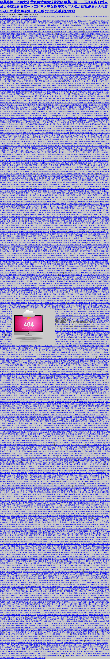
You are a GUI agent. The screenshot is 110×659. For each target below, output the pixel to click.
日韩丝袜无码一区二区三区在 (66, 384)
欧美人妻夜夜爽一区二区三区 (89, 199)
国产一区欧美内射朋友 (41, 236)
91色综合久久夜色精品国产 (58, 47)
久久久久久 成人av (17, 389)
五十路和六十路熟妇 (49, 653)
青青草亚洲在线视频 (92, 124)
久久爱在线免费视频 (23, 374)
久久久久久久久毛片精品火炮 (18, 548)
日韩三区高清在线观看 (88, 113)
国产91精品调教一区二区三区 (36, 27)
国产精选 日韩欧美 (89, 159)
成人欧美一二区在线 (21, 301)
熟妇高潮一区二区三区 (31, 133)
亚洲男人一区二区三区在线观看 (56, 55)
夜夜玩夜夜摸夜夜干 (66, 645)
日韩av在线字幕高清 (78, 109)
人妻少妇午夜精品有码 (96, 227)
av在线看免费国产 (88, 245)
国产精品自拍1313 (40, 154)
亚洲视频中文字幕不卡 (32, 455)
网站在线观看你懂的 (45, 251)
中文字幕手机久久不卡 (70, 591)
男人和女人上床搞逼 (83, 382)
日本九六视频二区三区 (39, 66)
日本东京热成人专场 (62, 542)
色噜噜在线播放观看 (18, 307)
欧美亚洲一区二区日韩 (72, 365)
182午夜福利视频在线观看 (20, 113)
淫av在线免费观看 (68, 195)
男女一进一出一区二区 (17, 214)
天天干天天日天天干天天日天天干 (32, 361)
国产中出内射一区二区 (14, 492)
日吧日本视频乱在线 (14, 529)
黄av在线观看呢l (103, 365)
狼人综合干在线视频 (47, 49)
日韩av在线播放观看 (67, 619)
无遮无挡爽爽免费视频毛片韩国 (80, 141)
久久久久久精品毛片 (29, 462)
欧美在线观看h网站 (45, 32)
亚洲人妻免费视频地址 (46, 60)
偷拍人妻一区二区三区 (42, 193)
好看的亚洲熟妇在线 (27, 83)
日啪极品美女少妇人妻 (42, 100)
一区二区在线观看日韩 (48, 372)
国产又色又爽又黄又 (11, 434)
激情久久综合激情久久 (19, 118)
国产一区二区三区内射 (8, 141)
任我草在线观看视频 (78, 301)
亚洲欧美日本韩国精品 (92, 29)
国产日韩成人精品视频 (94, 301)
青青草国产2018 (64, 92)
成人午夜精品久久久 (30, 212)
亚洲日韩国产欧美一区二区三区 (93, 180)
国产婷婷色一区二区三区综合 (61, 380)
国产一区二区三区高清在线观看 (86, 251)
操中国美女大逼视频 (64, 221)
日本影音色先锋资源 (99, 298)
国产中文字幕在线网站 (72, 544)
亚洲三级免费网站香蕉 (53, 182)
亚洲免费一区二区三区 (37, 301)
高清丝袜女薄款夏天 (72, 290)
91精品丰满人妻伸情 (70, 400)
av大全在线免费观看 (97, 412)
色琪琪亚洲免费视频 (49, 221)
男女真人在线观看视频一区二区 (49, 449)
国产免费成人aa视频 (101, 320)
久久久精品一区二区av (42, 141)
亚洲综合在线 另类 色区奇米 (45, 137)
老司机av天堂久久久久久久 (58, 88)
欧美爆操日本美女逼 (36, 202)
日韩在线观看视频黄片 (63, 223)
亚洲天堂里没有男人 (14, 212)
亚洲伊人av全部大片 (19, 393)
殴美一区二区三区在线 (58, 292)
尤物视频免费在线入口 (8, 425)
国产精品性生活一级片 (77, 397)
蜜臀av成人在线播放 (29, 72)
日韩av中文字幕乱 (99, 253)
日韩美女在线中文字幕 (20, 257)
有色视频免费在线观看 (34, 92)
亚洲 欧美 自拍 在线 (89, 488)
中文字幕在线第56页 (95, 516)
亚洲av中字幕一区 (66, 610)
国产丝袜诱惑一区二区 (88, 146)
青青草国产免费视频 (53, 42)
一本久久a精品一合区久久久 (85, 208)
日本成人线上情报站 (65, 354)
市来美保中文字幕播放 (29, 227)
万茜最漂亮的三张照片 (26, 210)
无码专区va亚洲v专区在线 (68, 477)
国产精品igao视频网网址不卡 (60, 51)
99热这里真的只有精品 (22, 630)
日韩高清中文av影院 (80, 85)
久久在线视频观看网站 (63, 217)
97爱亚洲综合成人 (82, 363)
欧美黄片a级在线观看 (99, 148)
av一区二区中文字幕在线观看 (82, 115)
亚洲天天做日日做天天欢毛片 (96, 72)
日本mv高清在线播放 (76, 189)
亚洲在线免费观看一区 (88, 266)
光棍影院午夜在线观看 (77, 559)
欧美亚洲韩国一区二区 (81, 628)
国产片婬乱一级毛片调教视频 (48, 64)
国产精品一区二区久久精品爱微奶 (86, 490)
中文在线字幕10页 (29, 492)
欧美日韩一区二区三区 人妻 (48, 150)
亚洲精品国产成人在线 (38, 180)
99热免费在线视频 (59, 32)
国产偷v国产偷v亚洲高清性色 (45, 262)
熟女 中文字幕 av (86, 249)
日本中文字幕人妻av (7, 593)
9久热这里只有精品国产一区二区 (26, 60)
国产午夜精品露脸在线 (17, 53)
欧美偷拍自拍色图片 (67, 202)
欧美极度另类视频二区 (30, 242)
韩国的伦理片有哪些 (14, 438)
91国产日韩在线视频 (44, 490)
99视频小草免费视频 (43, 105)
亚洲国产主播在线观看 (8, 38)
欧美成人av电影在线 (19, 167)
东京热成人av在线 (39, 21)
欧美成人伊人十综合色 (39, 436)
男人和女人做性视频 (91, 169)
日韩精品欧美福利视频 (75, 204)
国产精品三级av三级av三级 (59, 471)
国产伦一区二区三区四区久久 (52, 569)
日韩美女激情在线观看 (52, 554)
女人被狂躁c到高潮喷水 (8, 367)
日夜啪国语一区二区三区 (63, 417)
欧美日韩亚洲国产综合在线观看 (93, 184)
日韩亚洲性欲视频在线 (8, 565)
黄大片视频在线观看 (65, 68)
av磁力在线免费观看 (101, 161)
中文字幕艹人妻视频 (80, 550)
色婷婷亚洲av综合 (37, 451)
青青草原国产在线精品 (82, 38)
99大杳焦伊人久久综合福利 (37, 167)
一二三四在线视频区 (30, 400)
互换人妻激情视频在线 (22, 294)
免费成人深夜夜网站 (72, 498)
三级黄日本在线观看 (32, 645)
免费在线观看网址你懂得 (97, 232)
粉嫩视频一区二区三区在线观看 (44, 152)
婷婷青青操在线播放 (92, 55)
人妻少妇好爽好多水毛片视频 (92, 408)
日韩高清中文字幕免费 (89, 285)
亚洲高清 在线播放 (78, 128)
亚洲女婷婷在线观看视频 (66, 363)
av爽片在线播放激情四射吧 (59, 70)
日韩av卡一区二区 (96, 60)
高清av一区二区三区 (45, 285)
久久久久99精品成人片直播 (73, 447)
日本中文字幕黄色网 (49, 550)
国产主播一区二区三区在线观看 (22, 290)
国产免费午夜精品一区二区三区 (65, 604)
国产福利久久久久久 (23, 447)
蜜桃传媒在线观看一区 (81, 354)
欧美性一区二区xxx (86, 613)
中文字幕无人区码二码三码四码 (77, 623)
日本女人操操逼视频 (73, 537)
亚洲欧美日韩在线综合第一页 (58, 120)
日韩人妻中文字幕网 (11, 632)
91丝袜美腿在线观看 (88, 365)
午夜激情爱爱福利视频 (85, 406)
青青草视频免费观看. (19, 440)
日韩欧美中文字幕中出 (41, 488)
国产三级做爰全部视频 (83, 636)
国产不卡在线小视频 (27, 109)
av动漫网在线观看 (84, 548)
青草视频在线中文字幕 (81, 262)
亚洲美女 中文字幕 (72, 236)
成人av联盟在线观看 (102, 460)
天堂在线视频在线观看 (30, 638)
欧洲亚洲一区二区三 (14, 105)
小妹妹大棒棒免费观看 (87, 171)
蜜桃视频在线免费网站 (30, 421)
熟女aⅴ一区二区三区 (67, 139)
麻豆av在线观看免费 (85, 518)
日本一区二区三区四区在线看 (14, 161)
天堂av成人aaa (7, 146)
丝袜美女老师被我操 (29, 266)
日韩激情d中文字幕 (72, 436)
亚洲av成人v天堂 (29, 438)
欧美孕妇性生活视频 (31, 288)
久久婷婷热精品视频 (16, 88)
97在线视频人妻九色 (83, 492)
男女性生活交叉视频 (100, 423)
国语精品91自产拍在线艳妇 (99, 186)
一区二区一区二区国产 (100, 604)
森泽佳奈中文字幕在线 (65, 53)
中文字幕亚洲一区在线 (36, 557)
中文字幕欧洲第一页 (38, 273)
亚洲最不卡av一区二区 (44, 230)
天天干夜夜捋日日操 (72, 391)
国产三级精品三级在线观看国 (84, 367)
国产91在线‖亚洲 (59, 376)
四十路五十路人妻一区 (22, 40)
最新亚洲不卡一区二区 (46, 628)
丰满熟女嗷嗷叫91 (71, 404)
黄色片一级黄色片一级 (66, 455)
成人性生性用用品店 (35, 148)
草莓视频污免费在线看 (81, 221)
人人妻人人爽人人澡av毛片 (77, 514)
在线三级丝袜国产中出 (19, 516)
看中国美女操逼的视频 (69, 118)
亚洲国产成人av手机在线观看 (47, 395)
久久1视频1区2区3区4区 (49, 645)
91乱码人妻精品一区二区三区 (90, 440)
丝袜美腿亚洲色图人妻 (94, 111)
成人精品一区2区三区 (89, 393)
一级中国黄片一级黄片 (55, 111)
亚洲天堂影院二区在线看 (33, 81)
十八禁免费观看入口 (51, 169)
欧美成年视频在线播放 (59, 83)
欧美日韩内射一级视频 (26, 412)
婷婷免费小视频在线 (7, 64)
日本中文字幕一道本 (98, 535)
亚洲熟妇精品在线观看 (36, 501)
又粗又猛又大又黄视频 (56, 107)
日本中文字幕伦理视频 (28, 135)
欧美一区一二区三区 (21, 376)
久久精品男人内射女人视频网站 (82, 131)
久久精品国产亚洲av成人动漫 (55, 651)
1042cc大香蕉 (66, 42)
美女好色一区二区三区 (37, 481)
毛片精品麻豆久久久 (19, 537)
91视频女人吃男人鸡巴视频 (82, 374)
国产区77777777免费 (11, 83)
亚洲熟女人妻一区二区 (14, 171)
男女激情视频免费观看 (62, 128)
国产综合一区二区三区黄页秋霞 (84, 653)
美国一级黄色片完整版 (77, 88)
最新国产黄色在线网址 (22, 111)
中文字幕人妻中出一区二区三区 (89, 546)
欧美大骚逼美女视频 (35, 473)
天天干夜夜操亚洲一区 (78, 242)
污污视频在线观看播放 (28, 395)
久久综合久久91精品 (80, 68)
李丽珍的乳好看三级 (7, 122)
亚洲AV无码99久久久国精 (56, 294)
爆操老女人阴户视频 (59, 184)
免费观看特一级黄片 (101, 563)
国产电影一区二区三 (67, 186)
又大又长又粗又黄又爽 (50, 307)
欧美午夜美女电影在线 (84, 378)
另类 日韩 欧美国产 (79, 51)
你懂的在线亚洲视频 (82, 25)
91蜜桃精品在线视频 (40, 47)
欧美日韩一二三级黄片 (71, 410)
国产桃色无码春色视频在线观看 (44, 38)
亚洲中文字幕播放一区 (101, 511)
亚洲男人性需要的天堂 (55, 273)
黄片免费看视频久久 (33, 307)
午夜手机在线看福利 (72, 593)
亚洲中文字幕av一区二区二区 (27, 565)
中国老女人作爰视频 (93, 88)
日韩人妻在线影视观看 (52, 118)
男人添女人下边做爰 (70, 425)
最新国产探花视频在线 (28, 417)
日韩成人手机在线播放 (8, 432)
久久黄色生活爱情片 (24, 608)
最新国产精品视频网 (28, 369)
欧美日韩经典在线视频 (38, 410)
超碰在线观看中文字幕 (19, 518)
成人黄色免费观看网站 (91, 240)
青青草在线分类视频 (102, 406)
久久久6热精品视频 (68, 505)
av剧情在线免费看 (6, 165)
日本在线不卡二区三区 (11, 137)
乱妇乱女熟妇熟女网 (79, 167)
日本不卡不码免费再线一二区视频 (87, 40)
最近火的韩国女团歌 (43, 438)
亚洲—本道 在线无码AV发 (20, 410)
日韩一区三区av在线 (63, 29)
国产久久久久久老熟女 (94, 49)
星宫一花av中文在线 (28, 238)
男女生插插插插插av (72, 423)
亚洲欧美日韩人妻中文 (63, 253)
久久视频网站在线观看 (100, 539)
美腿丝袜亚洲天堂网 (29, 251)
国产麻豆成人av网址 (96, 531)
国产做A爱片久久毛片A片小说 (79, 135)
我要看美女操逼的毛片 (53, 419)
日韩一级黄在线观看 (72, 113)
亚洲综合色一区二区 (89, 174)
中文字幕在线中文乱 (42, 412)
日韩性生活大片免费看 (75, 32)
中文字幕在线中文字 (26, 232)
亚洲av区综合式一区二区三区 (73, 124)
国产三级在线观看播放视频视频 (44, 552)
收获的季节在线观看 (13, 628)
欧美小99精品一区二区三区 (17, 143)
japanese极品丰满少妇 (49, 68)
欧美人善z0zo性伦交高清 (70, 146)
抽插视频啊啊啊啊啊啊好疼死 (26, 75)
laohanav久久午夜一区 (100, 524)
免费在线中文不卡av (39, 249)
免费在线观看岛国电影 (46, 131)
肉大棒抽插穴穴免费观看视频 (14, 550)
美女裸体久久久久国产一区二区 (58, 96)
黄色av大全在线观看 (33, 550)
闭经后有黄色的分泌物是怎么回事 (81, 100)
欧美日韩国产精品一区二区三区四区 (63, 298)
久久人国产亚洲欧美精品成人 (73, 156)
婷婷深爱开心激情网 (49, 587)
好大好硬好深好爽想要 (17, 636)
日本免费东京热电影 (57, 623)
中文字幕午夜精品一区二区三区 (20, 184)
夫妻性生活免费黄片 (80, 217)
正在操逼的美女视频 (66, 462)
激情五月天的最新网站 (78, 471)
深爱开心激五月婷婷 (88, 595)
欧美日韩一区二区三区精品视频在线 (37, 464)
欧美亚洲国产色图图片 (101, 238)
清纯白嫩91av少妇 (18, 27)
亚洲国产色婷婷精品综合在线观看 (41, 468)
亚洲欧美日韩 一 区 (62, 49)
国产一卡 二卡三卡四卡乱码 (94, 464)
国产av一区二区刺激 (97, 567)
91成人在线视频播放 (40, 387)
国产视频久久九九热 (76, 438)
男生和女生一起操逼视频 (45, 384)
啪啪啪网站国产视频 (52, 602)
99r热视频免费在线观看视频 (70, 64)
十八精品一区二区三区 (32, 217)
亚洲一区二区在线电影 (56, 66)
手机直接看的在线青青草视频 (98, 120)
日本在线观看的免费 (89, 178)
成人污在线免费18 (47, 427)
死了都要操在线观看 (50, 92)
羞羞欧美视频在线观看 (39, 146)
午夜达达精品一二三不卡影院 (10, 98)
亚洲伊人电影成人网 (76, 55)
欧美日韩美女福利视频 (39, 475)
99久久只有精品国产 (74, 522)
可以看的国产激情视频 (39, 113)
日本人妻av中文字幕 (41, 204)
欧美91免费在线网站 (90, 632)
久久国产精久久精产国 (58, 595)
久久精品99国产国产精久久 (14, 597)
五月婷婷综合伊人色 (91, 32)
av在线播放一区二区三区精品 (46, 453)
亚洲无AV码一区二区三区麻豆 (11, 120)
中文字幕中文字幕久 (11, 395)
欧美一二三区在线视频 (94, 445)
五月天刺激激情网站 (25, 552)
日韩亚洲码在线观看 (72, 268)
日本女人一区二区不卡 (52, 415)
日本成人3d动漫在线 (16, 115)
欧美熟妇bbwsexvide (27, 137)
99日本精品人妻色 (68, 279)
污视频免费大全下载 (7, 163)
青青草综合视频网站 (27, 380)
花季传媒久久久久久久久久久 (62, 533)
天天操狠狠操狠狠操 (96, 255)
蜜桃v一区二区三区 (14, 576)
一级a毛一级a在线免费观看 (73, 569)
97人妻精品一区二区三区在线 (70, 393)
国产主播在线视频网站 (29, 57)
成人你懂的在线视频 (9, 210)
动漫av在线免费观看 (13, 206)
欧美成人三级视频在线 (10, 653)
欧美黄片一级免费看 (33, 79)
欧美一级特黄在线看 (47, 29)
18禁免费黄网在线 (65, 36)
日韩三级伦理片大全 (35, 118)
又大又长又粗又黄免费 (86, 557)
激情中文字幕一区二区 (53, 440)
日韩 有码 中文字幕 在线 (58, 522)
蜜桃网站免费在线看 (21, 415)
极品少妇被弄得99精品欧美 (82, 281)
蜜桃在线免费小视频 (11, 77)
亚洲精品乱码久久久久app (83, 563)
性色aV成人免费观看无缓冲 (55, 537)
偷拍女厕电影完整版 (61, 242)
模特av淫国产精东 (62, 137)
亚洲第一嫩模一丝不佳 (77, 72)
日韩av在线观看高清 (76, 70)
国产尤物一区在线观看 (82, 372)
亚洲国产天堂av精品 (75, 240)
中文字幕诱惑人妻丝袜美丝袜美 (81, 133)
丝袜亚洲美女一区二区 (56, 290)
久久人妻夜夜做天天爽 (10, 270)
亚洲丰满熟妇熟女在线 (72, 174)
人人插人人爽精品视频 (20, 182)
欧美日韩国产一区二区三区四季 (35, 356)
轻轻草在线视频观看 (11, 109)
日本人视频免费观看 (79, 402)
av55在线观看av (86, 423)
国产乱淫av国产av (94, 176)
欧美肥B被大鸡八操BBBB (82, 36)
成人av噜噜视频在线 (38, 447)
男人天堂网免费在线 (27, 604)
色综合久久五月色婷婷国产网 (54, 214)
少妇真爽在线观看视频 (12, 227)
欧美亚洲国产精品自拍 (81, 206)
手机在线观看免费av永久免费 (62, 193)
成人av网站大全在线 (91, 77)
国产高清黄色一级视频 (39, 107)
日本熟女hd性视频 (34, 34)
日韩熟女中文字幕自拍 (19, 501)
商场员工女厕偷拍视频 (63, 44)
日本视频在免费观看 (7, 374)
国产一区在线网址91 (95, 152)
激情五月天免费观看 (77, 520)
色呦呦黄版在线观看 (41, 298)
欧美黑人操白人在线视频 (37, 143)
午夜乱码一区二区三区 (36, 62)
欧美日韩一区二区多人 (46, 542)
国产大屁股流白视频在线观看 (57, 21)
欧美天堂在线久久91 (7, 21)
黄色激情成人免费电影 (22, 391)
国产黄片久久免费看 (38, 122)
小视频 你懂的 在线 (36, 415)
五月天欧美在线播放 (93, 397)
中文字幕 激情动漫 (14, 242)
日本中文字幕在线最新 (34, 219)
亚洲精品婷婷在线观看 (78, 120)
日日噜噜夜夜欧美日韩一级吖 (36, 389)
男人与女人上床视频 (42, 83)
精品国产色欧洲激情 (27, 275)
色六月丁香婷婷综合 (80, 255)
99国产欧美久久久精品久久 (74, 234)
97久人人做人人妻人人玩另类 (62, 638)
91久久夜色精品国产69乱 (90, 537)
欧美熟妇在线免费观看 (96, 550)
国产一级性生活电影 (25, 223)
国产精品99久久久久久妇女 (88, 580)
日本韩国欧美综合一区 (53, 161)
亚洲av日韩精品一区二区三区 (90, 526)
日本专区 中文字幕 (20, 55)
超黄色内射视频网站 (95, 270)
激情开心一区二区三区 (25, 305)
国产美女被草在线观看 (67, 79)
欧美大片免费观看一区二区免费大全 (44, 40)
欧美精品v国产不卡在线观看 (74, 640)
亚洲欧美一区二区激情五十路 (61, 374)
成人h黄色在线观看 (10, 199)
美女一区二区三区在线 (56, 266)
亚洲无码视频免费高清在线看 (77, 105)
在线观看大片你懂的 (45, 227)
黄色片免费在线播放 (67, 277)
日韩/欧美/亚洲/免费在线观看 (44, 223)
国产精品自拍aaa (22, 505)
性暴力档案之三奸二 (94, 242)
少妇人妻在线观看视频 (44, 483)
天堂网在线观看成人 (27, 402)
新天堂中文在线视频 (72, 249)
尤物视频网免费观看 (96, 615)
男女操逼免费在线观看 (32, 296)
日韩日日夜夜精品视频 (19, 51)
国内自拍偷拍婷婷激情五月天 (73, 182)
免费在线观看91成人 (99, 344)
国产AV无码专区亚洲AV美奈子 (47, 275)
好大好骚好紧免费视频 (70, 501)
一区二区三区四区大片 (81, 60)
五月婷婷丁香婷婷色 (50, 219)
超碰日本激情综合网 (18, 372)
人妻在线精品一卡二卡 (68, 602)
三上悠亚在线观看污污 (31, 365)
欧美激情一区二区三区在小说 (52, 199)
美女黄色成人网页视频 (97, 68)
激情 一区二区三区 (99, 374)
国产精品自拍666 (77, 29)
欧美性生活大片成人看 (50, 393)
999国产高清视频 (71, 557)
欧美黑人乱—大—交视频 (98, 105)
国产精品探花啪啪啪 (35, 36)
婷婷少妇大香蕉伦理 (33, 85)
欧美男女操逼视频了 (75, 434)
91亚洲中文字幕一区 (49, 115)
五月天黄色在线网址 (45, 128)
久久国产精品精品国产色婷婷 (31, 277)
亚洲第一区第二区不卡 (67, 150)
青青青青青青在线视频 (75, 191)
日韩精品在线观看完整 (93, 369)
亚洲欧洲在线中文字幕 (14, 285)
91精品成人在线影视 (52, 186)
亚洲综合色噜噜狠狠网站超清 (63, 251)
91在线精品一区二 (94, 217)
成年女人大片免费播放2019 (17, 498)
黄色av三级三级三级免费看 (10, 542)
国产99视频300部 (29, 105)
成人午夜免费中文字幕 (87, 81)
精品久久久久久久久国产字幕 (20, 613)
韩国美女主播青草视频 (39, 458)
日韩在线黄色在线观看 (83, 539)
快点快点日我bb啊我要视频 (80, 542)
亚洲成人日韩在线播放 (49, 539)
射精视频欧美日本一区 (12, 490)
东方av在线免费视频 (99, 400)
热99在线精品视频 (31, 124)
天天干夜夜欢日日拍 (28, 615)
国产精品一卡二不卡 (91, 204)
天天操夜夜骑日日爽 (56, 163)
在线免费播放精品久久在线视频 (59, 167)
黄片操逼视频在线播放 (69, 415)
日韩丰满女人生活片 (17, 522)
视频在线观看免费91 (35, 498)
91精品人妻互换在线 (66, 473)
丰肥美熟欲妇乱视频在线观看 (98, 96)
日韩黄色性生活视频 (41, 432)
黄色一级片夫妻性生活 (92, 451)
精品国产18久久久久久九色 (92, 47)
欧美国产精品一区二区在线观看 (59, 458)
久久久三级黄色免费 (45, 208)
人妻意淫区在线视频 (19, 496)
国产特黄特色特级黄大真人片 (56, 159)
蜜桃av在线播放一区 (38, 90)
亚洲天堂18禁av (54, 617)
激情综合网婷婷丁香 (28, 384)
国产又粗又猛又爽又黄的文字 (23, 154)
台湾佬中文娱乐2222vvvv (18, 225)
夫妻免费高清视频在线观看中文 (96, 70)
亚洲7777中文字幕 (43, 434)
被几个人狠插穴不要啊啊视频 (35, 640)
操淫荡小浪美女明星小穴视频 (21, 176)
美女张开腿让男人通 (94, 137)
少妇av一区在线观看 (33, 53)
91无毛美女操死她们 (88, 593)
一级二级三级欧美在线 (46, 103)
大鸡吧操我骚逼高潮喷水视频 (64, 208)
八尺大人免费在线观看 (46, 212)
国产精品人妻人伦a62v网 (21, 66)
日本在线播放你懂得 (31, 524)
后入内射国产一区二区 (86, 602)
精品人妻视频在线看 (32, 408)
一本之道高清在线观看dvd (54, 404)
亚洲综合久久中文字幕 (33, 509)
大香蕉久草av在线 (17, 356)
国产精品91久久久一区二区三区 (50, 400)
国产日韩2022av (28, 25)
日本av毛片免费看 (47, 133)
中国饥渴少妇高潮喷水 (62, 427)
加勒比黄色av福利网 (38, 294)
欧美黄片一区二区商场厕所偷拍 (62, 25)
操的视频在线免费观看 (84, 150)
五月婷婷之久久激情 (33, 378)
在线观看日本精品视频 (88, 391)
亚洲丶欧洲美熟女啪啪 (100, 36)
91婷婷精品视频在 (54, 146)
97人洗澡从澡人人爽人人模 (12, 133)
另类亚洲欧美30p (66, 206)
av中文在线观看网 (77, 103)
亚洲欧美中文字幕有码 (84, 139)
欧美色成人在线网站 (85, 161)
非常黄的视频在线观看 (24, 47)
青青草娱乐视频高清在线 (47, 171)
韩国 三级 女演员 (76, 23)
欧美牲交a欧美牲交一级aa (9, 526)
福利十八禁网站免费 (42, 210)
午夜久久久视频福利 (7, 488)
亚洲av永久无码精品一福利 (19, 139)
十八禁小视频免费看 (16, 509)
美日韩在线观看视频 (62, 430)
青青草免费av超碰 (68, 561)
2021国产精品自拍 (43, 369)
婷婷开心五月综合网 (33, 656)
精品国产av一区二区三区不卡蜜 (80, 21)
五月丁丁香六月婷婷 (45, 75)
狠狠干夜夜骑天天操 (91, 126)
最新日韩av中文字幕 (42, 174)
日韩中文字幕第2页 (64, 115)
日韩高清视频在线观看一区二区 (92, 64)
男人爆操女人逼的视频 (92, 103)
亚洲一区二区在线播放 (45, 270)
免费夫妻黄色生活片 (52, 505)
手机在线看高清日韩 (23, 475)
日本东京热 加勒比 (89, 643)
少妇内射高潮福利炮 (76, 230)
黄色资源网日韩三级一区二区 (33, 352)
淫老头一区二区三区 (35, 303)
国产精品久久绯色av (37, 195)
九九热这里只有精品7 (35, 554)
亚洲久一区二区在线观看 (100, 533)
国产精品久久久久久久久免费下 (85, 597)
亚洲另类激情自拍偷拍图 (26, 514)
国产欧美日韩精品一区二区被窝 (25, 397)
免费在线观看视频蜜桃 (92, 182)
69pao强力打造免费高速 (76, 83)
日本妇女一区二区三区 (88, 236)
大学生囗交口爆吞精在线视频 (87, 283)
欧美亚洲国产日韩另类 (53, 195)
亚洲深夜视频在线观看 (65, 552)
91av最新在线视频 (32, 49)
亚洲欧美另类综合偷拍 (68, 518)
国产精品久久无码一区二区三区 (28, 425)
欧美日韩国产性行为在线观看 (92, 387)
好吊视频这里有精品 (25, 152)
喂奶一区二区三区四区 (51, 206)
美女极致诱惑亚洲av (64, 281)
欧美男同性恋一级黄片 (68, 352)
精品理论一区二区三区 (76, 483)
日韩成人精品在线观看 (62, 270)
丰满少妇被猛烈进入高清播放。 (54, 303)
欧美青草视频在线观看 (17, 85)
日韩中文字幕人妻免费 (63, 165)
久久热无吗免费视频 (35, 477)
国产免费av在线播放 (50, 36)
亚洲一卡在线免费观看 (59, 369)
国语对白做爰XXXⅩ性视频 (97, 44)
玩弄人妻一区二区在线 (72, 180)
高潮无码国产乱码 (12, 582)
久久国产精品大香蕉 (99, 53)
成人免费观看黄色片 (52, 352)
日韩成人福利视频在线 (8, 23)
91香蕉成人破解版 (73, 595)
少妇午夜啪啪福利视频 (22, 96)
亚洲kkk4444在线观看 (43, 25)
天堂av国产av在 (5, 322)
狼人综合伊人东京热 (72, 389)
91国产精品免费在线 (93, 288)
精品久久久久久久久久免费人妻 (25, 150)
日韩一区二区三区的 (86, 591)
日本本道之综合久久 (65, 486)
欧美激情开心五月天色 (14, 25)
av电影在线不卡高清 (78, 507)
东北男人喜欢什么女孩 (81, 412)
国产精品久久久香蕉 (70, 81)
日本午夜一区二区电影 (22, 90)
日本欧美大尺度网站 (19, 36)
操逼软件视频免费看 (88, 498)
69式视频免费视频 (76, 122)
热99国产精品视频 (97, 79)
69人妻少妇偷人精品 (18, 49)
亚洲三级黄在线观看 (93, 223)
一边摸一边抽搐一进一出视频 (88, 352)
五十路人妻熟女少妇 (101, 118)
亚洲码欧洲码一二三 (52, 202)
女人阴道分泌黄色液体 (8, 507)
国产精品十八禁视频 (9, 223)
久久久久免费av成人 (25, 387)
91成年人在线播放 (10, 249)
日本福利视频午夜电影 (34, 214)
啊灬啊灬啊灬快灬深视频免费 (39, 51)
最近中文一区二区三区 (75, 292)
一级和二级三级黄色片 (82, 535)
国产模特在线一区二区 (12, 369)
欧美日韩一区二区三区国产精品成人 (15, 591)
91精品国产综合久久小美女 (27, 253)
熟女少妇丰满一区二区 (32, 94)
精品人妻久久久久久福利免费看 (94, 275)
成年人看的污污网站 (16, 94)
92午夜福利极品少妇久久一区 (83, 417)
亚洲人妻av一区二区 (40, 460)
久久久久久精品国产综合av (48, 585)
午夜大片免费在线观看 (24, 292)
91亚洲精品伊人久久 (88, 544)
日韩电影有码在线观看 (12, 615)
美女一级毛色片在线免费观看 (21, 460)
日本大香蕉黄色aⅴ (93, 51)
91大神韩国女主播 (81, 516)
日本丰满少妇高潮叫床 (53, 279)
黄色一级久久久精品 (14, 363)
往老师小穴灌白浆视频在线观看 (23, 533)
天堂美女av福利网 (97, 509)
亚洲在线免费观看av (14, 159)
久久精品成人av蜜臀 (18, 178)
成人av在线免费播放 (100, 281)
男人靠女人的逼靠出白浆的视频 (93, 376)
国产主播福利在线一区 (89, 630)
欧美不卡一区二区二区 (94, 552)
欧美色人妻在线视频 (49, 85)
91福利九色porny (29, 453)
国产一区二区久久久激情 (45, 402)
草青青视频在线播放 (16, 124)
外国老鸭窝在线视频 (36, 139)
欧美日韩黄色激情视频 (59, 72)
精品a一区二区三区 (74, 90)
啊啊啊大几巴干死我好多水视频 (65, 546)
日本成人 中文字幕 (12, 350)
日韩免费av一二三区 (29, 574)
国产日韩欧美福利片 (98, 25)
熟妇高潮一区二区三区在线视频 (15, 531)
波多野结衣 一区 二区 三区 (26, 23)
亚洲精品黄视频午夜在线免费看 (62, 210)
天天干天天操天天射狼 (82, 193)
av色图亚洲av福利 (82, 619)
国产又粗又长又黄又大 (45, 417)
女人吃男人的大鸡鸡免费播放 (54, 632)
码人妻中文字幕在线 (52, 139)
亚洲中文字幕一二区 (85, 118)
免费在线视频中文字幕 (22, 169)
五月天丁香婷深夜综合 (39, 630)
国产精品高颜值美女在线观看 (41, 600)
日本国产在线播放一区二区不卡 (79, 625)
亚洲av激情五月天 (87, 257)
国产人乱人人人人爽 (11, 427)
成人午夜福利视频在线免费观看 (76, 163)
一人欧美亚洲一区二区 (69, 481)
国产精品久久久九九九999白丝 (64, 75)
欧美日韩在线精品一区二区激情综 (68, 408)
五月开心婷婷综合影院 (37, 606)
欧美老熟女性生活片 (14, 32)
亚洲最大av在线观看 (24, 38)
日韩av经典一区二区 (77, 49)
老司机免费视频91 (32, 636)
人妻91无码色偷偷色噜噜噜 (62, 225)
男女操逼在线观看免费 (47, 565)
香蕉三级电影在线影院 (19, 610)
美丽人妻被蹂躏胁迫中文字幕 (59, 475)
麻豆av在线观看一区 (27, 262)
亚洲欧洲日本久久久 (76, 27)
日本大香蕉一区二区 (73, 376)
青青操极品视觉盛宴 (14, 354)
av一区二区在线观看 (49, 53)
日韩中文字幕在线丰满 (28, 70)
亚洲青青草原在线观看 (59, 434)
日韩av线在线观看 (100, 57)
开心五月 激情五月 (7, 111)
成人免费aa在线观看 (83, 202)
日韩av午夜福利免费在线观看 (50, 406)
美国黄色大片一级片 (63, 634)
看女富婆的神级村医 (88, 290)
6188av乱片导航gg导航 (22, 107)
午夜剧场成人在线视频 (10, 262)
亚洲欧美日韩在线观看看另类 (49, 619)
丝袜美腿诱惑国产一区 (55, 234)
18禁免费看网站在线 (91, 447)
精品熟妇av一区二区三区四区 (17, 481)
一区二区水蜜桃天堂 (11, 275)
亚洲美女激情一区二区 (41, 292)
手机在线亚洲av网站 (40, 367)
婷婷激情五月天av (91, 27)
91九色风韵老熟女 (99, 503)
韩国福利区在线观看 (70, 161)
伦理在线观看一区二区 (28, 208)
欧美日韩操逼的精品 (23, 44)
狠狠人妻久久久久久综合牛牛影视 (41, 165)
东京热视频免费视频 (100, 449)
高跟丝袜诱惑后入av (16, 217)
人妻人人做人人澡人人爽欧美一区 (86, 210)
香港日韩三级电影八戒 (72, 257)
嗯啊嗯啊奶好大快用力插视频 (75, 111)
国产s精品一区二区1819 (31, 354)
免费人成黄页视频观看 (19, 303)
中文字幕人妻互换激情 (75, 305)
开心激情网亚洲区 (46, 479)
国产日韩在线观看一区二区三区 (70, 307)
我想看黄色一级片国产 (96, 514)
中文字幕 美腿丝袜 (12, 361)
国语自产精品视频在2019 (24, 593)
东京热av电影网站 (27, 359)
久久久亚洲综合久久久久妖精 (83, 453)
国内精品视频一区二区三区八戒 (50, 124)
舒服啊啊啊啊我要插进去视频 (13, 464)
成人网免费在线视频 (21, 234)
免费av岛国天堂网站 (84, 524)
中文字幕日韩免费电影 (30, 156)
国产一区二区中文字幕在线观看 (50, 156)
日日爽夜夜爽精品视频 (65, 563)
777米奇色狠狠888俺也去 (9, 281)
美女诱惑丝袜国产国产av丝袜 (87, 247)
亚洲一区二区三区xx (30, 171)
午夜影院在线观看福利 (93, 191)
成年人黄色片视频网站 (78, 176)
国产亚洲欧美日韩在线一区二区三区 (67, 285)
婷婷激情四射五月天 (7, 240)
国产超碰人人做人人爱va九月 (26, 64)
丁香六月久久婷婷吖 (93, 559)
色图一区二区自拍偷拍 (80, 165)
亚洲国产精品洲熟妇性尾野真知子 (12, 408)
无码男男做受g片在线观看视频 (58, 122)
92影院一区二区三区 (61, 133)
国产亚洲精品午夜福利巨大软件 (70, 275)
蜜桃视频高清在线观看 (31, 29)
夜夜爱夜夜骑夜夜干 (33, 649)
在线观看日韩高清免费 (14, 572)
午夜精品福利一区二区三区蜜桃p (54, 245)
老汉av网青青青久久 (101, 486)
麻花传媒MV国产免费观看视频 (27, 621)
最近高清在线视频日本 (37, 257)
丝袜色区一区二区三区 (30, 589)
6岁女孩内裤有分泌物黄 (58, 514)
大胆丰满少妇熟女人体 (100, 21)
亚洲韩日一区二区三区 (40, 163)
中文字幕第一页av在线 (32, 115)
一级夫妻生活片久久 (35, 516)
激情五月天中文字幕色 (62, 615)
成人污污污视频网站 (83, 148)
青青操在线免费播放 (92, 156)
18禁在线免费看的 (101, 453)
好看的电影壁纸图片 (79, 44)
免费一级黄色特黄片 (19, 554)
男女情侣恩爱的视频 (45, 546)
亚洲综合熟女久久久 (51, 148)
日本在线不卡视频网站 (73, 432)
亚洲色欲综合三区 (87, 273)
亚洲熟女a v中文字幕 (23, 122)
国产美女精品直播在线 (53, 501)
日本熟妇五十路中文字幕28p (83, 486)
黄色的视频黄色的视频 (67, 378)
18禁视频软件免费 (37, 419)
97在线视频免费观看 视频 (99, 587)
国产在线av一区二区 (61, 23)
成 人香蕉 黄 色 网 (74, 184)
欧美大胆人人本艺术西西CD (98, 163)
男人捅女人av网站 (60, 135)
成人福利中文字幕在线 (94, 66)
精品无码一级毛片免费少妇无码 (37, 595)
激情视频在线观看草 (23, 419)
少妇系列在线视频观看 (67, 247)
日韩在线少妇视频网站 (92, 438)
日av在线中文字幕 (82, 186)
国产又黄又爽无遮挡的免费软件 (71, 169)
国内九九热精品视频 (65, 85)
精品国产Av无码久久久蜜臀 (44, 445)
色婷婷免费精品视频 (21, 186)
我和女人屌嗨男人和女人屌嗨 (16, 148)
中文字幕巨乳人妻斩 (10, 320)
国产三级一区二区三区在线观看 (35, 88)
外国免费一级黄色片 (7, 606)
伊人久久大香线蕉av (99, 473)
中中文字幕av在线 (44, 72)
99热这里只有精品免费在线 (75, 66)
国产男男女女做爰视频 (79, 270)
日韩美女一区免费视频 (37, 264)
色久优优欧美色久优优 (82, 533)
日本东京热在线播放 (38, 111)
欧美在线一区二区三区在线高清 (40, 376)
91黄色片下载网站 (32, 372)
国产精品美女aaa (80, 610)
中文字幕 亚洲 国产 (35, 393)
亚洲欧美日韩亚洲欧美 (29, 128)
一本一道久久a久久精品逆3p (82, 253)
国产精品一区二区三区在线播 (10, 72)
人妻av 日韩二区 (38, 613)
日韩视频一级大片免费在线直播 (52, 365)
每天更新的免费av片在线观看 (16, 197)
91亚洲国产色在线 (66, 509)
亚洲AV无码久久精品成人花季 (72, 77)
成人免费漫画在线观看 (89, 494)
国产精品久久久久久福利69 (97, 167)
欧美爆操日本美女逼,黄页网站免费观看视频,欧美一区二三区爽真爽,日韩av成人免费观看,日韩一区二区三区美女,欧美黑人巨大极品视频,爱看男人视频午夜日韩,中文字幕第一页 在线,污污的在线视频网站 (54, 6)
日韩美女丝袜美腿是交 (67, 395)
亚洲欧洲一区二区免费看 (44, 494)
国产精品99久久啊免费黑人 (52, 81)
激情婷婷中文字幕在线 (72, 273)
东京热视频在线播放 (13, 57)
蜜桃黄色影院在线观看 (58, 232)
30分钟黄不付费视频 (38, 96)
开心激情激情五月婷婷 (53, 62)
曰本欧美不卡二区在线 (28, 350)
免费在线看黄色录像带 (24, 443)
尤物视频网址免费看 (9, 387)
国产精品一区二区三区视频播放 (39, 225)
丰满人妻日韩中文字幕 (98, 628)
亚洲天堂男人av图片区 (51, 610)
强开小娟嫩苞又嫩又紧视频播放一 (16, 195)
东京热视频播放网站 (72, 214)
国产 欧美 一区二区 (58, 105)
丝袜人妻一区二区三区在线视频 (26, 131)
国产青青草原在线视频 (79, 227)
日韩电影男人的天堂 (65, 649)
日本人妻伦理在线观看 (100, 468)
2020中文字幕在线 (6, 344)
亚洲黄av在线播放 (37, 561)
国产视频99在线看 (60, 494)
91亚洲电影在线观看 (84, 298)
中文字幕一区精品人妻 (24, 21)
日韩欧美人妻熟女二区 (98, 94)
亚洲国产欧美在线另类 (32, 68)
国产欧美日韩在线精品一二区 (68, 171)
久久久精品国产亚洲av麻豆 (82, 380)
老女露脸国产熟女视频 (12, 266)
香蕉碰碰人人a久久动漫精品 (58, 27)
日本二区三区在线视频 (100, 279)
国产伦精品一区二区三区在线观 (36, 522)
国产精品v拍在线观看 (13, 156)
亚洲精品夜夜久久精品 (14, 352)
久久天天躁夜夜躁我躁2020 (48, 57)
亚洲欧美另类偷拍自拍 (48, 281)
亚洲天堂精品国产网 (49, 34)
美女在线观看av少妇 (18, 219)
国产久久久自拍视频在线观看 (39, 191)
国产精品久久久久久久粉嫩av (69, 260)
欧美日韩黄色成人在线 (56, 436)
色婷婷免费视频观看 (63, 212)
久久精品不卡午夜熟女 (82, 576)
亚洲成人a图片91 (42, 255)
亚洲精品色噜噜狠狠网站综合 (61, 412)
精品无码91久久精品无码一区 (97, 109)
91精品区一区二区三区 (25, 100)
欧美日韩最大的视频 (42, 305)
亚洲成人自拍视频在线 (66, 40)
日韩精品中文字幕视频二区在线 (58, 301)
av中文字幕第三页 (18, 79)
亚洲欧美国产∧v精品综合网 (77, 232)
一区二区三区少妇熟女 (101, 139)
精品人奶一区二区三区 (64, 60)
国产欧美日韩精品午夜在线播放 (23, 230)
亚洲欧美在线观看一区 (59, 625)
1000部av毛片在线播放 (31, 430)
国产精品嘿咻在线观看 (36, 55)
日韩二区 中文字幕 (100, 518)
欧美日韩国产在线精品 (86, 143)
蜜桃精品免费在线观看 (72, 387)
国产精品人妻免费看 (47, 430)
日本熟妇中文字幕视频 (76, 369)
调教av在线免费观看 (9, 152)
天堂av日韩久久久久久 (56, 113)
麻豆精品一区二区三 (58, 197)
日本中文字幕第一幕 (76, 464)
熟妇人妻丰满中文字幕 (67, 94)
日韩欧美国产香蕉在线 (32, 535)
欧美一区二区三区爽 (83, 505)
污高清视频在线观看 (98, 395)
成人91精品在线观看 (83, 75)
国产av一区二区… (24, 273)
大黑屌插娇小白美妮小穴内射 (24, 255)
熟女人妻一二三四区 (94, 212)
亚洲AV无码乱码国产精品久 (24, 466)
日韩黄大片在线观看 (69, 419)
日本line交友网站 (20, 283)
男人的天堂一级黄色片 (78, 137)
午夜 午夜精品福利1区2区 (61, 109)
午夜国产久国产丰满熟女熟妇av (11, 455)
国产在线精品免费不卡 (66, 539)
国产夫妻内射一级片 (83, 395)
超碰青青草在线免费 (19, 486)
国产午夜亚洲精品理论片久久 (98, 98)
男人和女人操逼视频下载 (44, 604)
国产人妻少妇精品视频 (8, 608)
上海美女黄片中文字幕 (59, 240)
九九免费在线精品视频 (19, 62)
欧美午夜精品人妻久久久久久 (22, 580)
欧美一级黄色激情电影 (62, 227)
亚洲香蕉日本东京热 (102, 62)
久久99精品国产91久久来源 (52, 526)
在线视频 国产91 (35, 647)
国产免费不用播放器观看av (17, 34)
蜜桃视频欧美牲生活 (36, 186)
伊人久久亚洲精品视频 (14, 634)
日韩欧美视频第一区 (41, 232)
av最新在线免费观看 (42, 359)
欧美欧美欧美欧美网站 (62, 582)
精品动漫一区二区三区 (86, 62)
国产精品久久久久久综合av (55, 557)
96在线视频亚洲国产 (14, 260)
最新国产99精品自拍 (85, 404)
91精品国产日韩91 (57, 174)
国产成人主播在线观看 (46, 397)
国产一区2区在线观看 (37, 42)
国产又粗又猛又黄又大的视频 (95, 305)
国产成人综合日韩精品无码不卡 (69, 34)
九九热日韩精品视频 (23, 189)
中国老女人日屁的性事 (67, 57)
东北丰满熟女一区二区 (43, 126)
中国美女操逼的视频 (50, 473)
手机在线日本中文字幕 (95, 585)
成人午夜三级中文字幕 (50, 94)
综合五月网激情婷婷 (79, 42)
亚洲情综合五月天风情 (96, 42)
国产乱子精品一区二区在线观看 (48, 77)
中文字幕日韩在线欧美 (24, 423)
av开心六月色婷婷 (40, 290)
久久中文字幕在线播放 (82, 53)
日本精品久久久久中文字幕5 (19, 180)
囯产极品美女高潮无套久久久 (30, 653)
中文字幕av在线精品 (64, 152)
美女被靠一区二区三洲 (100, 372)
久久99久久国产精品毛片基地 (93, 90)
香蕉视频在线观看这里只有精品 (95, 292)
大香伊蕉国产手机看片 (96, 402)
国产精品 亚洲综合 (28, 126)
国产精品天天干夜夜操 (30, 98)
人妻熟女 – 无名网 (61, 397)
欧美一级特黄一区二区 (55, 180)
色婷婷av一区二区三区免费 (27, 103)
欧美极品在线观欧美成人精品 (59, 154)
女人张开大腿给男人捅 (59, 141)
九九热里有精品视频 (83, 79)
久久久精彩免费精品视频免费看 (29, 268)
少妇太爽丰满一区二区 (25, 141)
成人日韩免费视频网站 (65, 372)
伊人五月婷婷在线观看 (28, 77)
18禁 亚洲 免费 (43, 70)
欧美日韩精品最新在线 (63, 402)
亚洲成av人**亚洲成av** (15, 563)
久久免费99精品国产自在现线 (34, 159)
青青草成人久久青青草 (99, 38)
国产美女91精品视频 (14, 29)
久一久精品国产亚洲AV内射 (19, 42)
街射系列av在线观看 (95, 92)
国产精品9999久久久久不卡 (77, 197)
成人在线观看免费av (75, 126)
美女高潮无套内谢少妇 (89, 34)
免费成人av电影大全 (88, 214)
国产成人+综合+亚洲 (52, 548)
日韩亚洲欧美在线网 (63, 131)
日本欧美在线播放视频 (93, 640)
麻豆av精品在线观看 (79, 98)
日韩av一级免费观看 (9, 412)
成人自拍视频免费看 (90, 23)
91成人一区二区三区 (14, 453)
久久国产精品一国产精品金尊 (23, 298)
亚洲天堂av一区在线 (48, 408)
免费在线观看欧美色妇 (84, 361)
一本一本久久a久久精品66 (25, 240)
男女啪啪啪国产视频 (60, 126)
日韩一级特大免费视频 (55, 257)
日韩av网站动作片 (75, 47)
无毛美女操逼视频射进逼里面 (59, 176)
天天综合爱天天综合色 (68, 143)
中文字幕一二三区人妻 (49, 79)
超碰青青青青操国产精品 (92, 294)
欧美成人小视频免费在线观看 (10, 589)
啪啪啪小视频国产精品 (39, 391)
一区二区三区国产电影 (48, 563)
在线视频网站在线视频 (49, 455)
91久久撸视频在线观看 (10, 135)
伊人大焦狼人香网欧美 (78, 574)
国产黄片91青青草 (53, 264)
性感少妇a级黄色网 (9, 103)
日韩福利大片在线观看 (58, 191)
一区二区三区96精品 (64, 550)
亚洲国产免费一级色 (30, 32)
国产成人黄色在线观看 (84, 57)
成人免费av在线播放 (80, 152)
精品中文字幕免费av (93, 83)
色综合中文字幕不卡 (69, 62)
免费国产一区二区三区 (45, 23)
